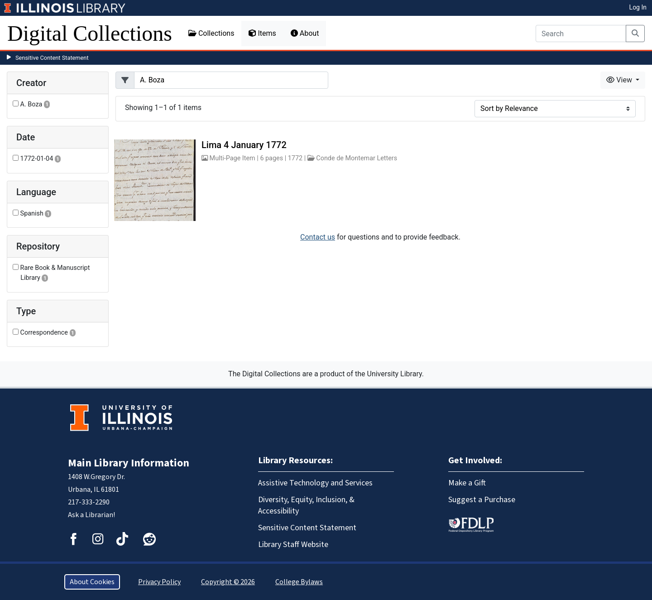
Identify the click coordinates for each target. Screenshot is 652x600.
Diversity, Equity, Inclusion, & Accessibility (306, 505)
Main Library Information (128, 463)
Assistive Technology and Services (315, 483)
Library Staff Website (293, 544)
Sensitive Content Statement (52, 57)
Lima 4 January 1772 (244, 144)
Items (262, 33)
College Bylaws (299, 582)
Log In (638, 7)
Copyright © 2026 (228, 582)
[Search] (581, 33)
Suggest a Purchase (481, 499)
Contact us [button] (317, 237)
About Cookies (92, 582)
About (305, 33)
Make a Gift (467, 483)
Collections (211, 33)
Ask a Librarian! (91, 515)
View (620, 80)
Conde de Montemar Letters (356, 158)
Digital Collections (89, 33)
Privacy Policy (159, 582)
